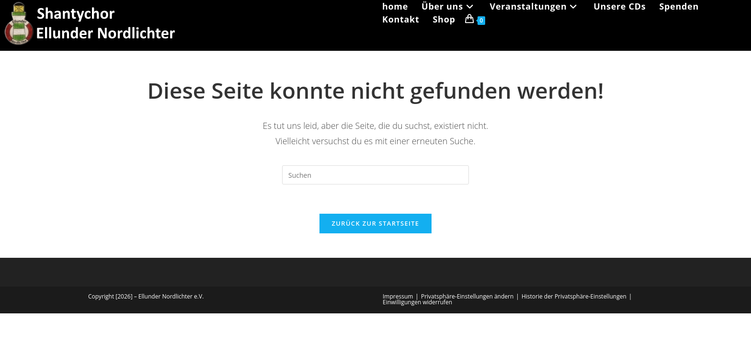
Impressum (398, 296)
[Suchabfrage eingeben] (375, 174)
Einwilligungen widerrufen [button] (417, 302)
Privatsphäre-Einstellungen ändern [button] (467, 296)
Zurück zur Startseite (376, 223)
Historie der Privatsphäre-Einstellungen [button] (574, 296)
